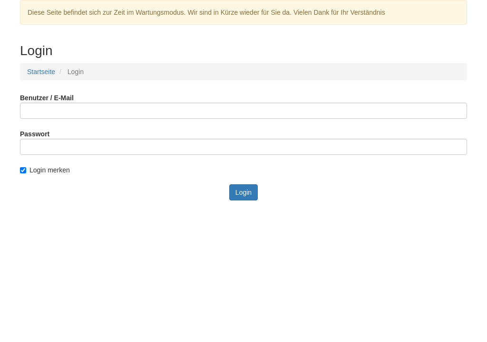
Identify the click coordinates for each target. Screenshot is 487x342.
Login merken (45, 170)
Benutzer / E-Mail (47, 98)
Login (243, 192)
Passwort (34, 134)
